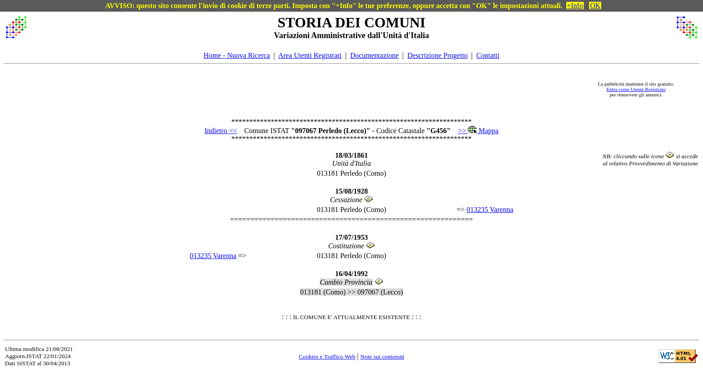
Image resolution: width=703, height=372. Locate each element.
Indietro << (220, 130)
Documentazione (374, 55)
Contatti (487, 55)
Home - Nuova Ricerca (237, 55)
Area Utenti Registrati (309, 55)
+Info (575, 5)
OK (595, 5)
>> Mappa (478, 130)
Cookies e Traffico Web (327, 356)
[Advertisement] (308, 89)
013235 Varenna (490, 209)
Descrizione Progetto (437, 55)
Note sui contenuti (382, 356)
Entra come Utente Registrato (636, 89)
